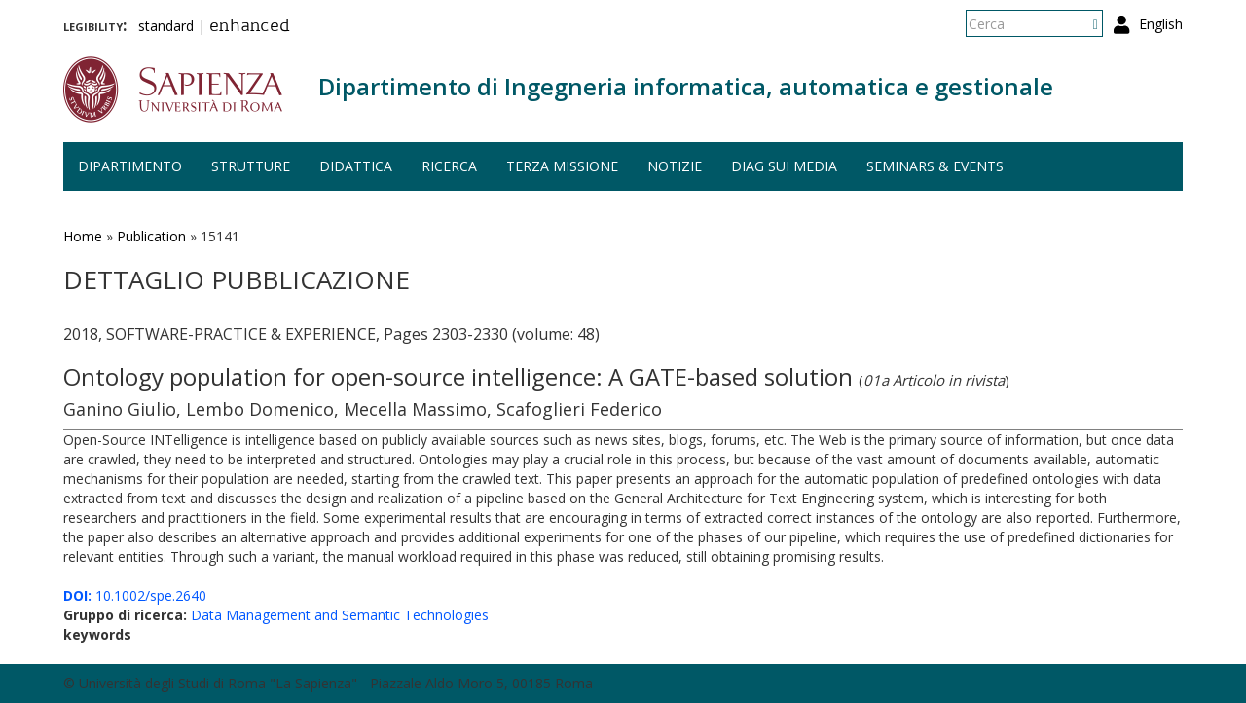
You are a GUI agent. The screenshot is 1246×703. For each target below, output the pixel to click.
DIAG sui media (784, 166)
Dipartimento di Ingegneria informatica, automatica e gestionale (685, 86)
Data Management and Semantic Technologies (340, 615)
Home (82, 236)
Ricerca (449, 166)
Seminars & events (935, 166)
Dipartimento (130, 166)
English (1161, 24)
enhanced (249, 27)
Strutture (250, 166)
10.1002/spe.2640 (134, 595)
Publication (151, 236)
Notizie (674, 166)
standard (166, 26)
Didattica (355, 166)
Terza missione (562, 166)
